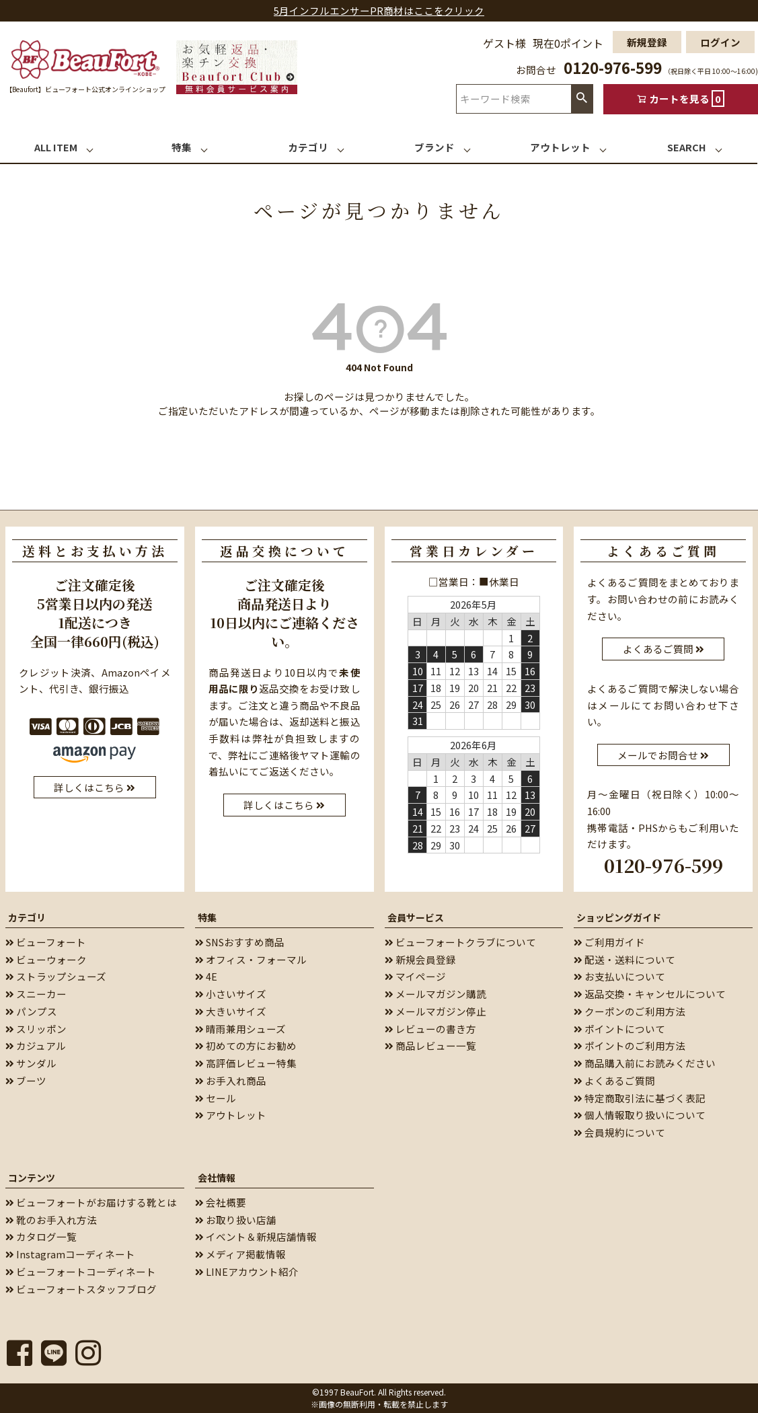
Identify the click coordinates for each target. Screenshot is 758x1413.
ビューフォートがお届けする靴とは (91, 1202)
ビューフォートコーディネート (80, 1271)
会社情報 (216, 1177)
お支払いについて (619, 976)
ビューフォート (45, 942)
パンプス (31, 1011)
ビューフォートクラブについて (460, 942)
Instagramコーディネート (70, 1254)
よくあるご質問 (614, 1080)
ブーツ (25, 1080)
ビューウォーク (46, 959)
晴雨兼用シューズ (240, 1029)
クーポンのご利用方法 (629, 1011)
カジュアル (35, 1045)
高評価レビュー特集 (246, 1063)
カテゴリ (27, 917)
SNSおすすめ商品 (240, 942)
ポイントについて (619, 1029)
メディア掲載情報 (240, 1254)
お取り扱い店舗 (235, 1220)
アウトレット (230, 1115)
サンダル (30, 1063)
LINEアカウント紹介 (247, 1271)
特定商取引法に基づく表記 (640, 1098)
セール (215, 1098)
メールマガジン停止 (435, 1011)
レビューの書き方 (430, 1029)
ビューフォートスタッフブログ (81, 1289)
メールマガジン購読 (435, 994)
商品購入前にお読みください (645, 1063)
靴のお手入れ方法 (51, 1220)
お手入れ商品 (230, 1080)
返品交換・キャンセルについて (650, 994)
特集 (207, 917)
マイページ (415, 976)
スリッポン (36, 1029)
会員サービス (415, 917)
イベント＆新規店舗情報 (256, 1236)
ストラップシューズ (55, 976)
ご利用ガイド (609, 942)
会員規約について (619, 1132)
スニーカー (36, 994)
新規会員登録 (420, 959)
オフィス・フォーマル (251, 959)
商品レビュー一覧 (430, 1045)
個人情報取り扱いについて (640, 1115)
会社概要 (220, 1202)
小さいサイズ (230, 994)
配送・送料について (624, 959)
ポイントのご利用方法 (629, 1045)
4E (206, 976)
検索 (582, 98)
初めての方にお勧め (246, 1045)
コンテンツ (31, 1177)
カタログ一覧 (41, 1236)
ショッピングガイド (618, 917)
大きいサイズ (230, 1011)
